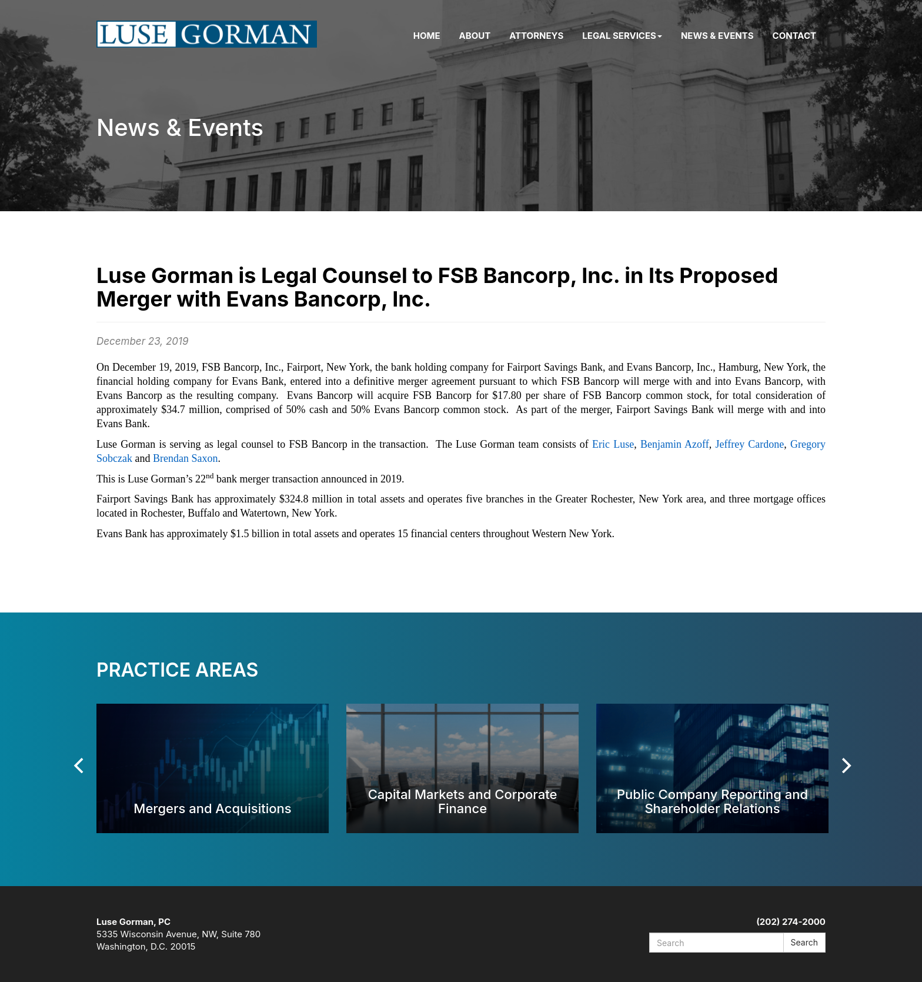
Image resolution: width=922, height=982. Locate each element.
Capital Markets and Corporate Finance (462, 801)
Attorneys (536, 35)
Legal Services (622, 35)
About (475, 35)
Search (804, 942)
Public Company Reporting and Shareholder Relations (712, 801)
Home (426, 35)
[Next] (845, 765)
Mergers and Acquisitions (212, 808)
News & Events (717, 35)
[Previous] (80, 765)
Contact (794, 35)
